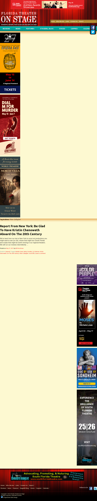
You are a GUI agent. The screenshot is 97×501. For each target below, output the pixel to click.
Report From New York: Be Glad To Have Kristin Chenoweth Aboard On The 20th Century (22, 230)
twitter (95, 488)
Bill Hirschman (20, 248)
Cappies (74, 29)
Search (81, 21)
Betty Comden (28, 251)
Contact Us (73, 21)
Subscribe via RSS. (16, 495)
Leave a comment (40, 253)
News (18, 29)
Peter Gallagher (24, 253)
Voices (62, 29)
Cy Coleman (36, 251)
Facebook (90, 488)
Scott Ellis (31, 253)
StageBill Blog (46, 29)
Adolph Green (19, 251)
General (8, 251)
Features (30, 29)
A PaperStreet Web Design (9, 497)
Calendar (87, 29)
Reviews (6, 29)
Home (53, 21)
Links (67, 21)
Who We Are (60, 21)
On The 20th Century (13, 253)
